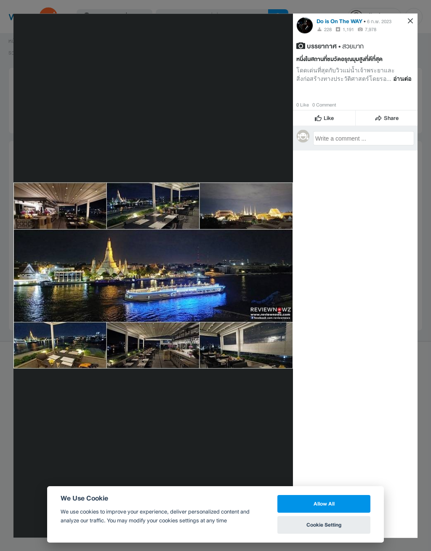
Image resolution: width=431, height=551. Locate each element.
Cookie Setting (323, 525)
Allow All (324, 504)
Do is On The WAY (339, 20)
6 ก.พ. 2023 (379, 21)
